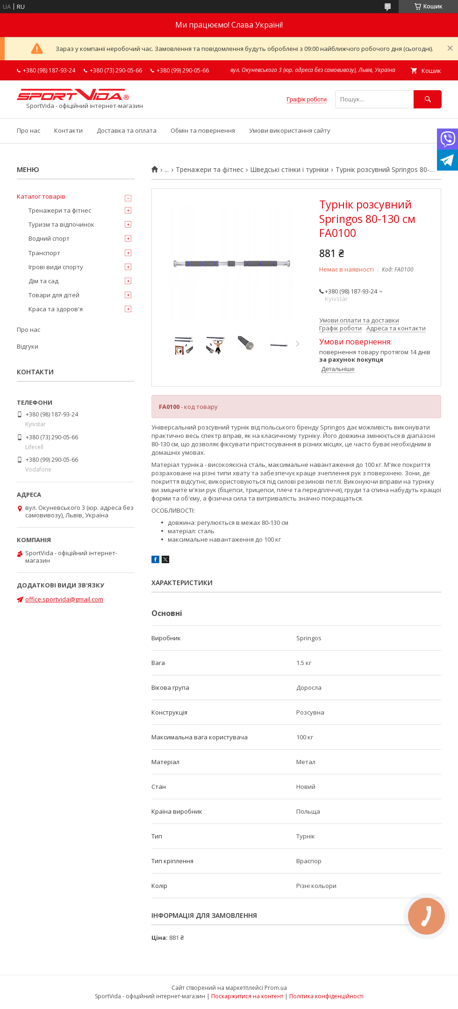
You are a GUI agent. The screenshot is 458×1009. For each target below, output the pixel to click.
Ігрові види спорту (56, 267)
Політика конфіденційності (326, 996)
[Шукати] (428, 99)
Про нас (28, 130)
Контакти (68, 130)
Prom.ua (276, 988)
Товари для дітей (54, 295)
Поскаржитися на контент (247, 996)
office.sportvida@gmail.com (64, 599)
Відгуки (27, 346)
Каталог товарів (41, 196)
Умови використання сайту (289, 130)
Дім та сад (43, 281)
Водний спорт (49, 238)
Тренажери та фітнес (209, 169)
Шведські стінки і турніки (289, 169)
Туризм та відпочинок (61, 224)
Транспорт (44, 253)
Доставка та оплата (127, 130)
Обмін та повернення (203, 130)
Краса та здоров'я (56, 309)
